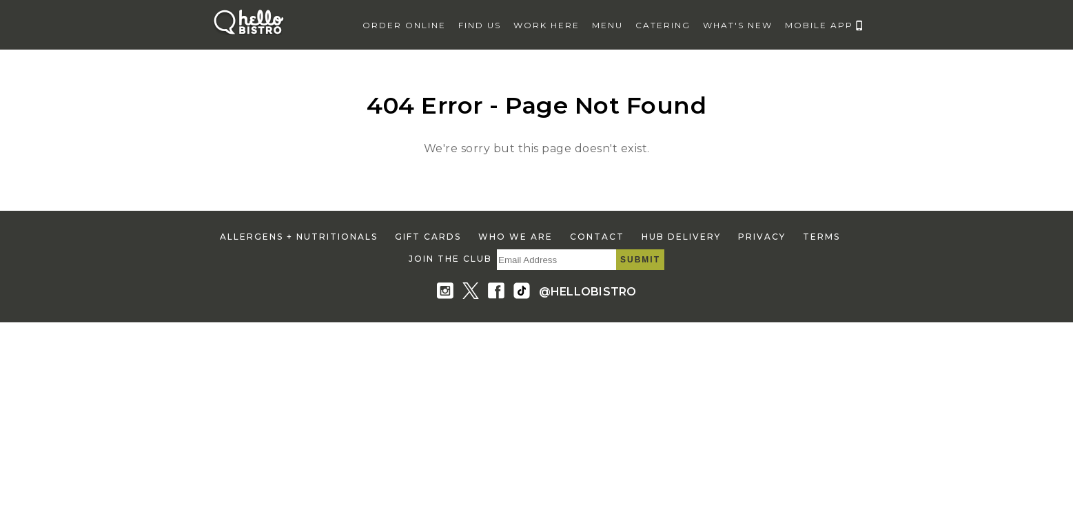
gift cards (428, 236)
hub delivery (681, 236)
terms (821, 236)
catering (663, 25)
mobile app (819, 25)
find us (479, 25)
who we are (515, 236)
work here (546, 25)
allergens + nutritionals (299, 236)
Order (404, 25)
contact (597, 236)
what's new (738, 25)
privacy (762, 236)
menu (607, 25)
